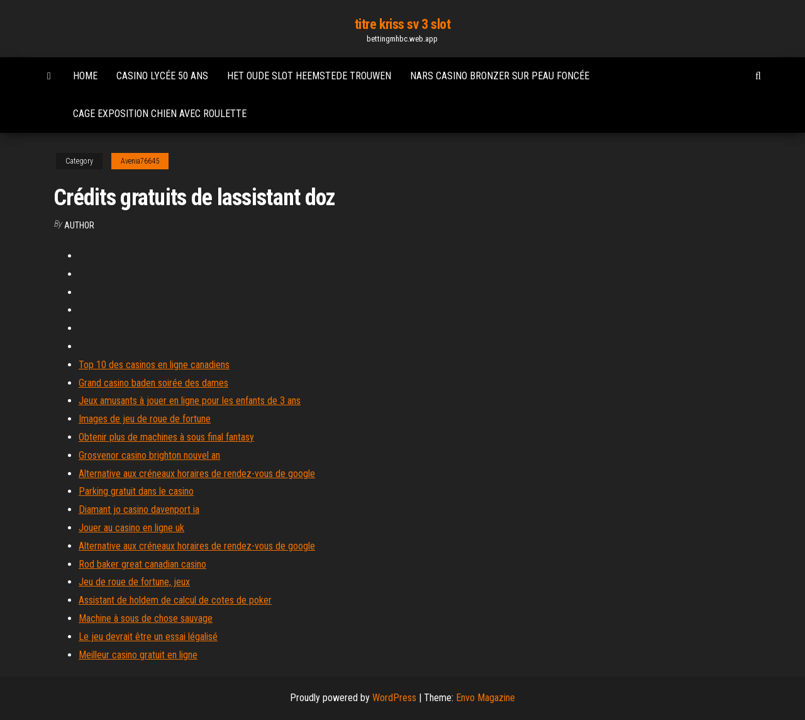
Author (79, 225)
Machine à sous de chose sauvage (146, 618)
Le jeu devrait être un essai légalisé (148, 637)
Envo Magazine (485, 698)
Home (85, 76)
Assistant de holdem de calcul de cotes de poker (175, 600)
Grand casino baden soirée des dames (153, 383)
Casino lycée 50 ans (162, 76)
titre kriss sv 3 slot (403, 24)
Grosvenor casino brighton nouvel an (149, 455)
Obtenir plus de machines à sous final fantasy (166, 437)
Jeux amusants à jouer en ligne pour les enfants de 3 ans (190, 401)
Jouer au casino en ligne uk (131, 528)
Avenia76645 (140, 161)
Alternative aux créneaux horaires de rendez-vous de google (197, 474)
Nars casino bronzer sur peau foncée (499, 76)
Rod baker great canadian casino (142, 564)
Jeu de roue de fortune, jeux (134, 582)
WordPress (394, 698)
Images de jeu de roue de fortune (145, 419)
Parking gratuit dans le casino (136, 491)
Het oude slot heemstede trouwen (309, 76)
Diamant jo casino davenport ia (139, 509)
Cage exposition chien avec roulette (160, 114)
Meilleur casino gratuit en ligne (138, 655)
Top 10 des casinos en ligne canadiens (154, 365)
